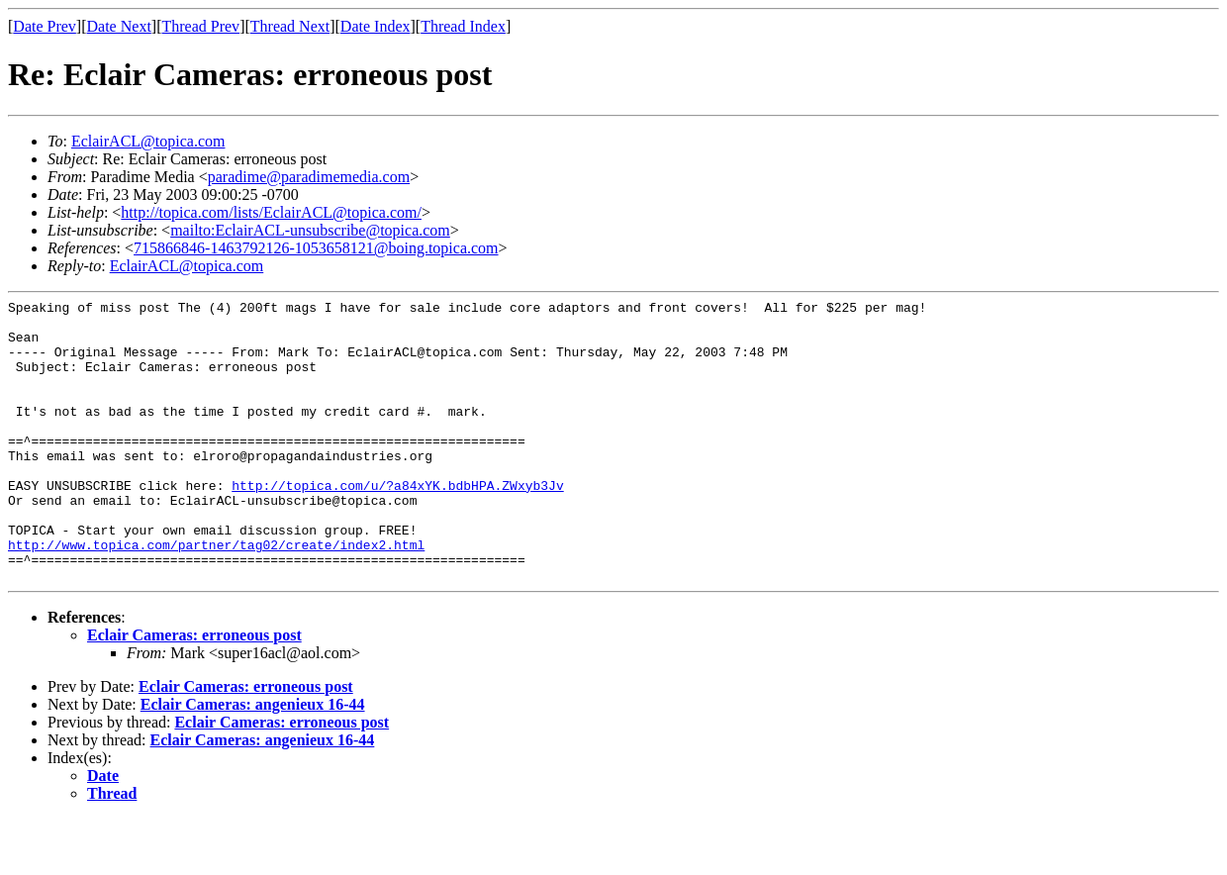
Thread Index (463, 26)
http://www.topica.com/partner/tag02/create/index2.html (216, 595)
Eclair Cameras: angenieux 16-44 (253, 760)
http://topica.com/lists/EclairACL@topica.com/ (271, 212)
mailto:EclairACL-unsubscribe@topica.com (310, 230)
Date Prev (44, 26)
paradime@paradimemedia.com (309, 176)
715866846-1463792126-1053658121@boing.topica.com (316, 248)
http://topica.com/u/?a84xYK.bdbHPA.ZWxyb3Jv (397, 524)
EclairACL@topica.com (148, 141)
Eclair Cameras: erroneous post (194, 691)
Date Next (119, 26)
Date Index (375, 26)
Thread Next (290, 26)
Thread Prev (200, 26)
